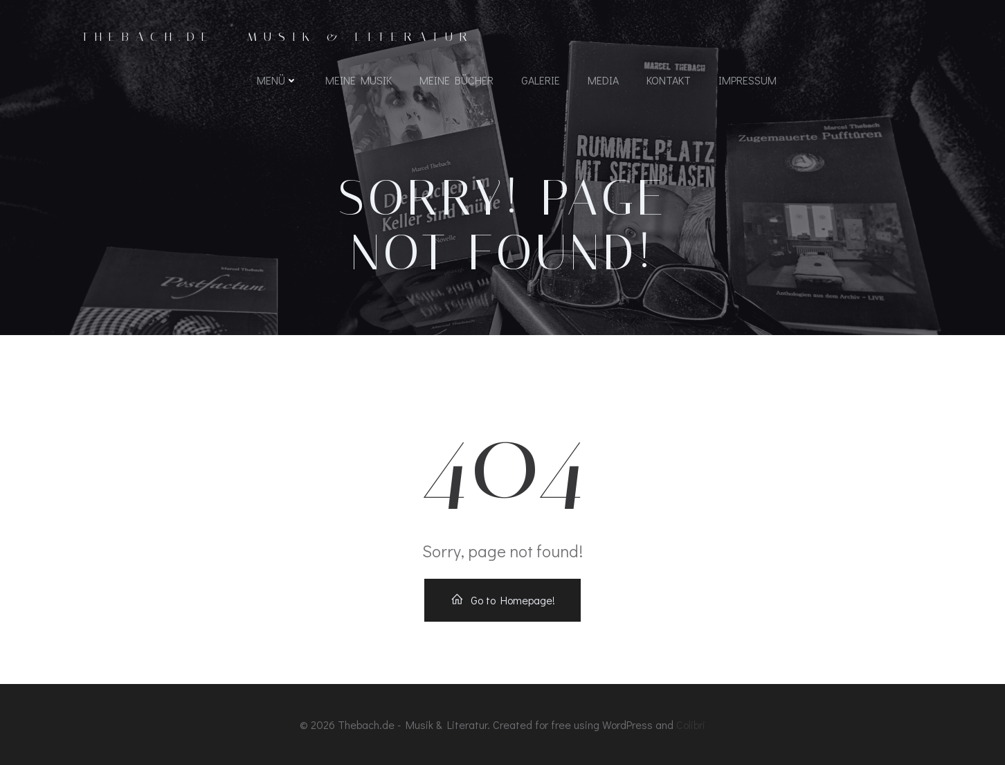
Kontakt (668, 80)
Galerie (540, 80)
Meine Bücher (456, 80)
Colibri (690, 724)
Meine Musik (358, 80)
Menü (277, 80)
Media (603, 80)
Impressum (747, 80)
